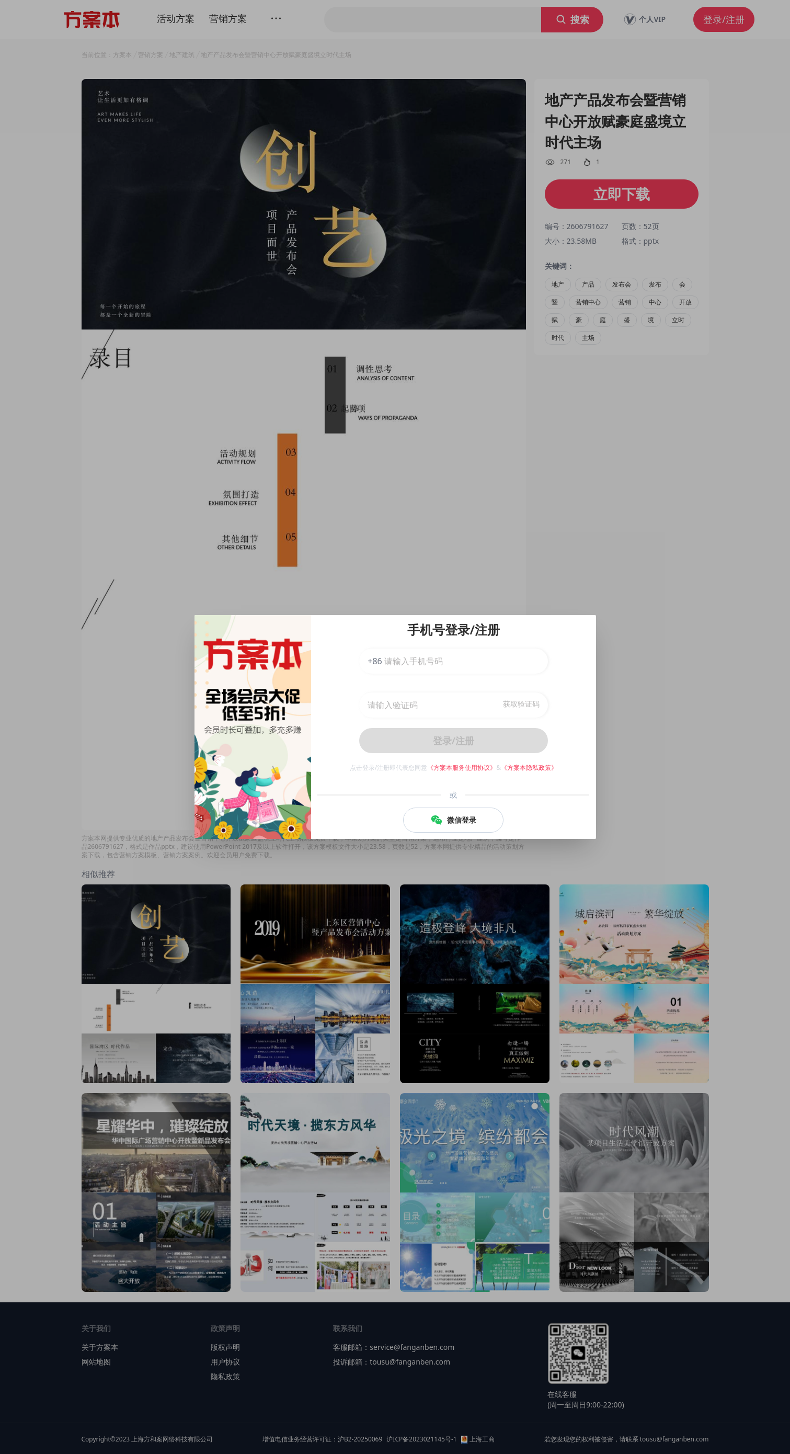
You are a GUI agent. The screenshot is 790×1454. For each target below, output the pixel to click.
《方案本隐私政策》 (529, 767)
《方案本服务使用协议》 (461, 767)
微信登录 (453, 820)
